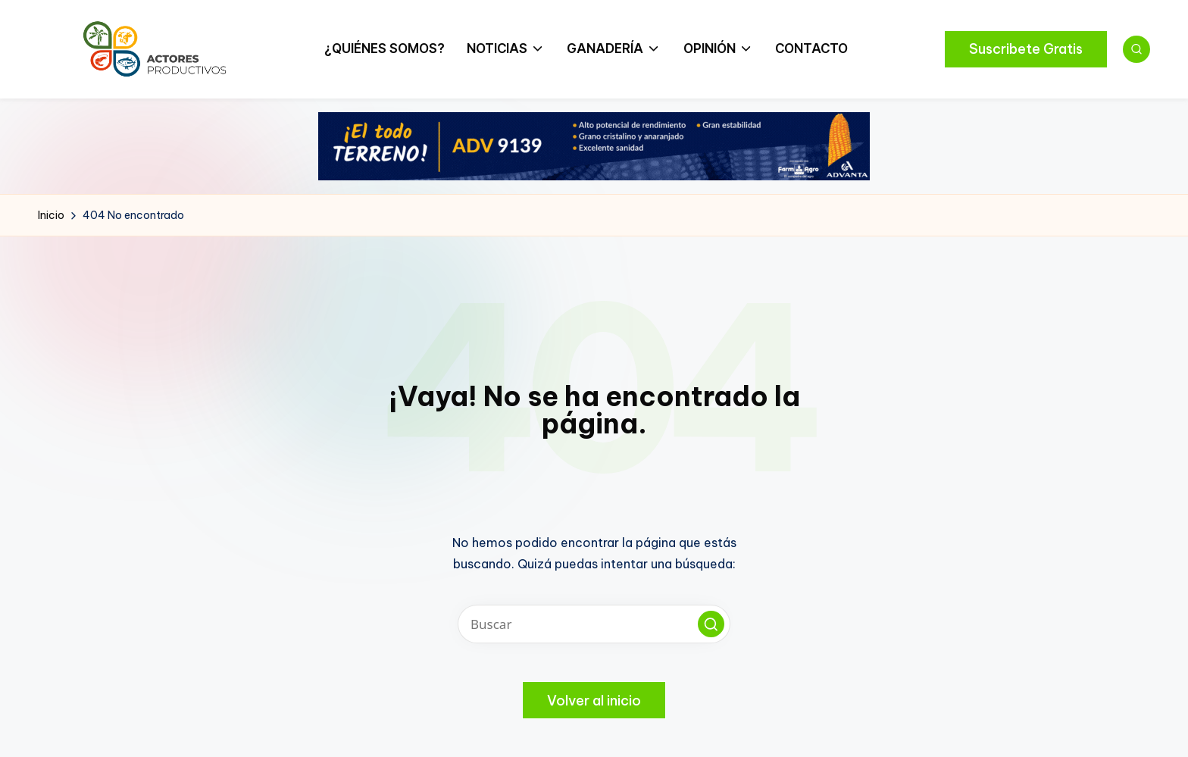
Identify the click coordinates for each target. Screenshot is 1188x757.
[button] (1026, 49)
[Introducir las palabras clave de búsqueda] (594, 624)
